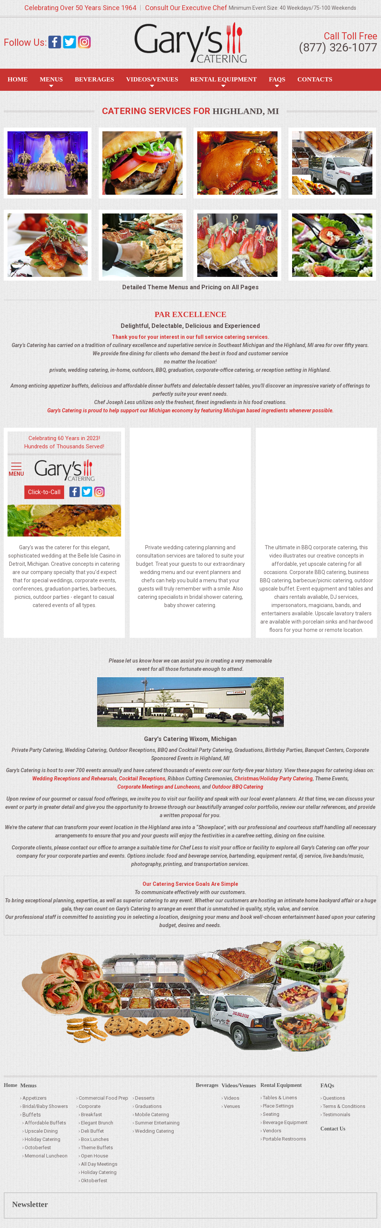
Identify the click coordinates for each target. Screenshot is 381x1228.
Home (18, 79)
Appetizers (34, 1098)
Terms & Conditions (344, 1106)
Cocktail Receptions (142, 779)
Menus (51, 79)
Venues (232, 1106)
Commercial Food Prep (103, 1098)
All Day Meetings (99, 1164)
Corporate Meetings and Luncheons (158, 787)
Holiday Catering (42, 1139)
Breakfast (91, 1114)
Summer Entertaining (157, 1123)
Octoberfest (38, 1147)
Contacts (314, 79)
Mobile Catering (152, 1114)
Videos (231, 1098)
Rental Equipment (223, 79)
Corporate (89, 1106)
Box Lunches (95, 1139)
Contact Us (333, 1129)
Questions (334, 1098)
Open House (94, 1156)
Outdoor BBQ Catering (237, 787)
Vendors (272, 1130)
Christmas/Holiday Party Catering (273, 779)
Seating (271, 1114)
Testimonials (336, 1114)
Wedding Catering (154, 1131)
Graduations (148, 1106)
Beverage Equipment (285, 1122)
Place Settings (278, 1106)
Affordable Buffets (45, 1123)
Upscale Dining (41, 1131)
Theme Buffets (97, 1147)
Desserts (144, 1098)
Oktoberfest (94, 1180)
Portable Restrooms (284, 1139)
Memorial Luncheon (46, 1156)
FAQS (277, 79)
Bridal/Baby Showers (45, 1106)
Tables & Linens (280, 1097)
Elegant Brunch (97, 1123)
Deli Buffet (92, 1131)
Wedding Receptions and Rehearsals (74, 779)
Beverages (94, 79)
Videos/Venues (152, 79)
